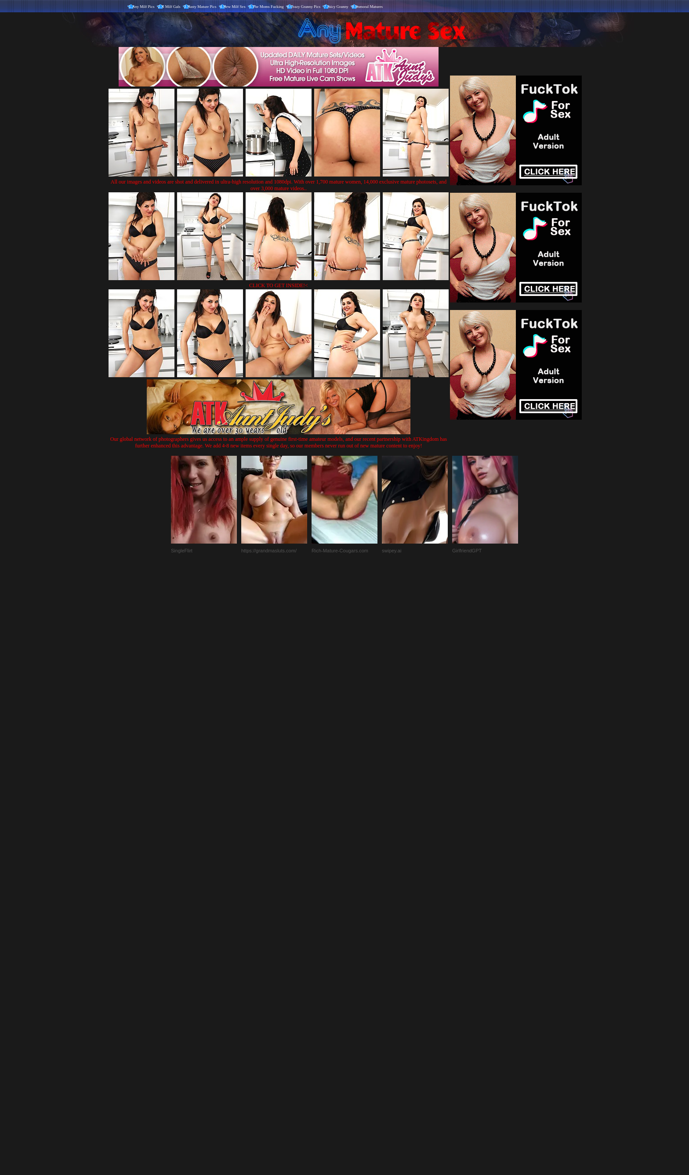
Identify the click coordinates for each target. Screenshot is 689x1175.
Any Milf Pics (143, 6)
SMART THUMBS (360, 991)
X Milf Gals (171, 6)
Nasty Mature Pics (202, 6)
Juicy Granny (337, 6)
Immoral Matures (369, 6)
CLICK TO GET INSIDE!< (278, 285)
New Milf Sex (234, 6)
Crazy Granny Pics (305, 6)
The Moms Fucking (268, 6)
